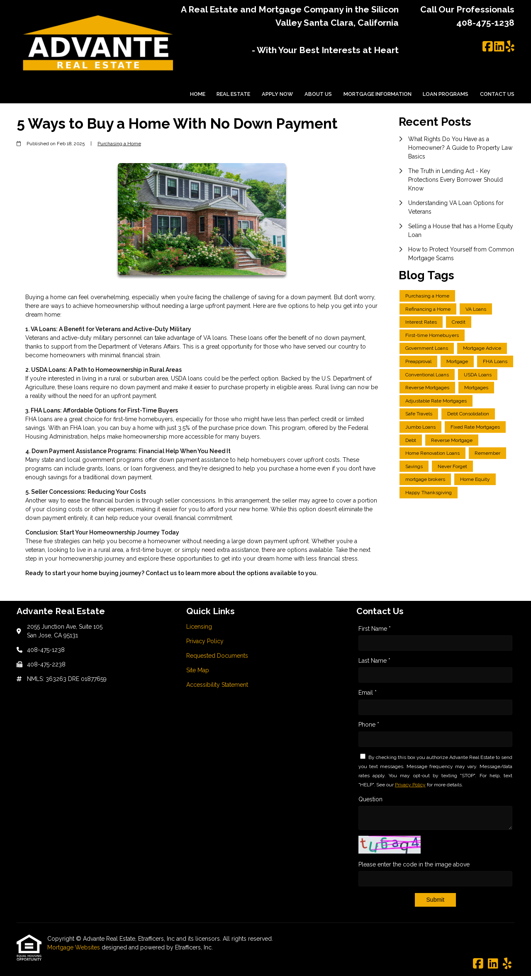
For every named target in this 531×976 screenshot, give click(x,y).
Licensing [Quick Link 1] (199, 626)
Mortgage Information (377, 94)
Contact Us (497, 94)
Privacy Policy (410, 785)
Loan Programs (445, 94)
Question (370, 799)
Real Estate (233, 94)
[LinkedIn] (499, 47)
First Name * (374, 628)
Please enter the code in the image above (414, 864)
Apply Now (277, 94)
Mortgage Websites (74, 947)
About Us (318, 94)
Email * (367, 692)
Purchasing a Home (119, 143)
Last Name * (374, 660)
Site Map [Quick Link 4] (197, 670)
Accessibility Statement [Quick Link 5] (217, 684)
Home (197, 94)
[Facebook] (487, 47)
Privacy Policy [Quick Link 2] (205, 641)
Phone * (368, 724)
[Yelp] (510, 47)
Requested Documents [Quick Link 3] (217, 655)
